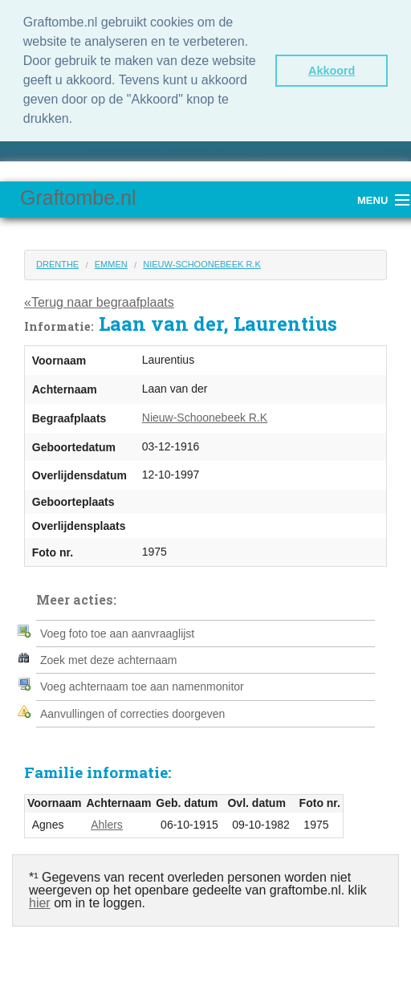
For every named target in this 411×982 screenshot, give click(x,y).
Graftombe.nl (78, 197)
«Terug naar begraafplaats (99, 302)
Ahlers (107, 824)
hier (40, 903)
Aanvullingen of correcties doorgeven (132, 713)
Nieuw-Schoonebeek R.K (202, 264)
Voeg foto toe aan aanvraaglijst (117, 633)
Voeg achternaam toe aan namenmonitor (142, 686)
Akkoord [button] (331, 70)
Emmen (111, 264)
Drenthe (57, 264)
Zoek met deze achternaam (108, 660)
